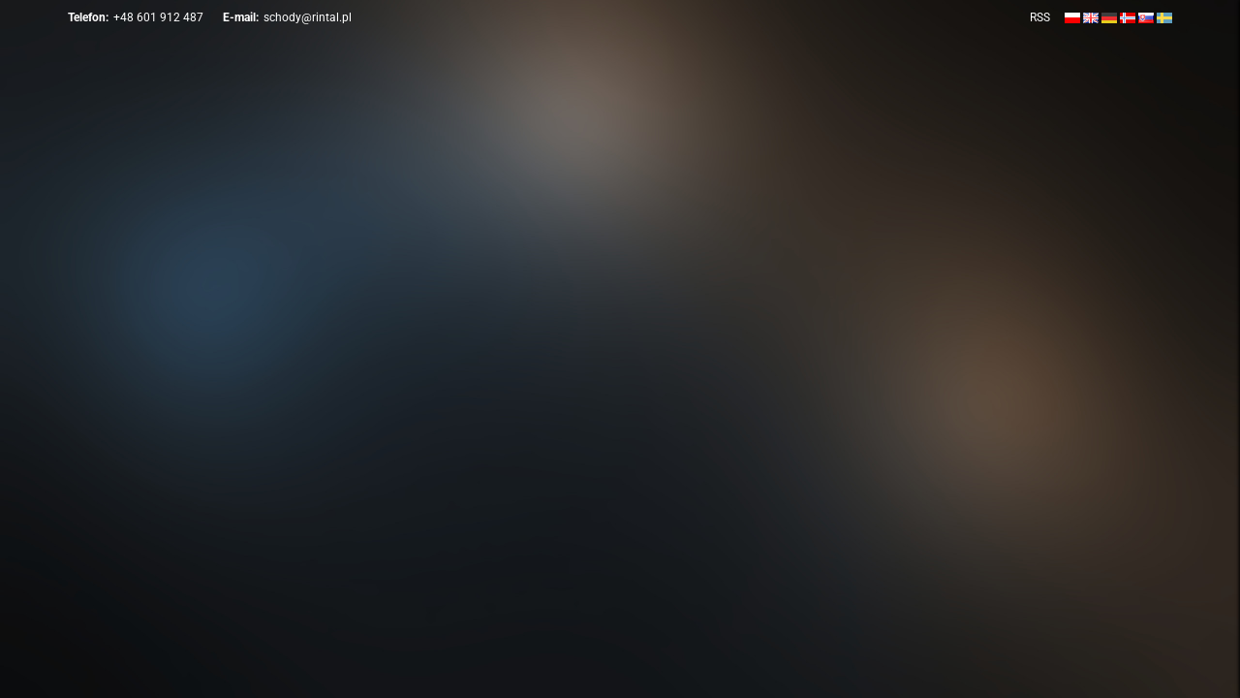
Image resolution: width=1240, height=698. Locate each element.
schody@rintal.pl (308, 17)
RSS (1040, 17)
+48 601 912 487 (158, 17)
